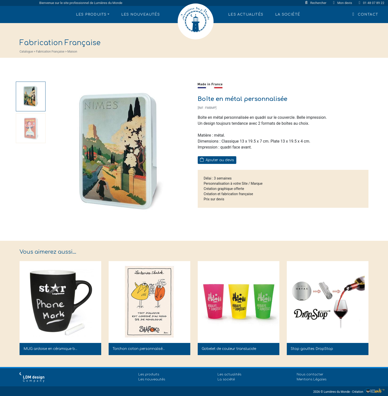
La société (287, 14)
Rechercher (316, 3)
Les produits (148, 374)
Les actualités (245, 14)
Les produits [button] (91, 14)
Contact (365, 14)
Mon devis (343, 3)
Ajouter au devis (217, 159)
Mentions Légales (311, 379)
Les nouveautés (140, 14)
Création (368, 392)
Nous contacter (310, 374)
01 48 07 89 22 (371, 3)
